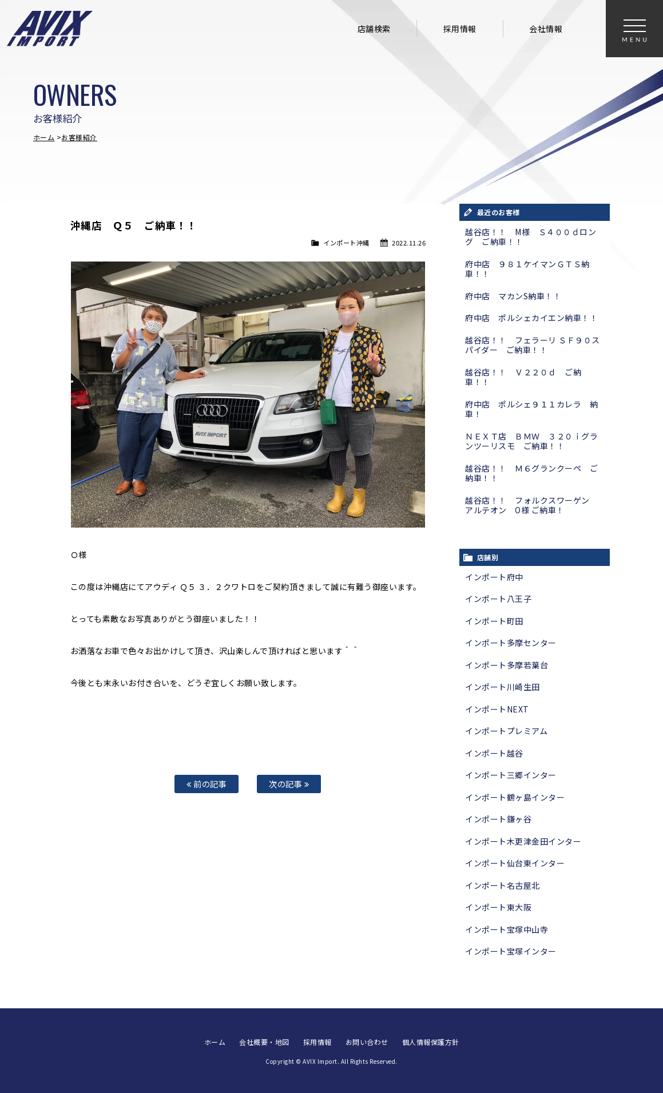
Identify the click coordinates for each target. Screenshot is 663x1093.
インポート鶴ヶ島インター (515, 797)
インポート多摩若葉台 (506, 665)
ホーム (44, 137)
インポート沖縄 (346, 242)
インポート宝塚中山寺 (506, 929)
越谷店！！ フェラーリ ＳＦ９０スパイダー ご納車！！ (532, 345)
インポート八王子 (498, 598)
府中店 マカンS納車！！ (513, 296)
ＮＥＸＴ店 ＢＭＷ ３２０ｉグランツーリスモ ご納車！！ (531, 441)
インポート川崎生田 (502, 686)
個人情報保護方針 (430, 1042)
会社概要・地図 (264, 1042)
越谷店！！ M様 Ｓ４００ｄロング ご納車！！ (530, 237)
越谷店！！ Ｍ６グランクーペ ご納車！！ (531, 473)
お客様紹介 (79, 137)
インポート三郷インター (511, 775)
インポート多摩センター (511, 642)
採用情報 (460, 28)
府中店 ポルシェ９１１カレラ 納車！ (531, 409)
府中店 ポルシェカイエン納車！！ (531, 317)
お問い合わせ (367, 1042)
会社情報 (545, 28)
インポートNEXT (497, 709)
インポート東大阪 (498, 907)
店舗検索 (374, 28)
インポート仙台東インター (515, 863)
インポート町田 (494, 621)
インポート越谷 (494, 753)
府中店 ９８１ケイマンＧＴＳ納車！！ (527, 269)
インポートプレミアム (506, 730)
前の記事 (206, 784)
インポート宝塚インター (511, 951)
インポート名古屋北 (502, 885)
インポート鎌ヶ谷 (498, 819)
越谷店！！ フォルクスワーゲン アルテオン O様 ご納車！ (531, 505)
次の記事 (289, 784)
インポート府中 (494, 577)
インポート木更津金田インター (523, 841)
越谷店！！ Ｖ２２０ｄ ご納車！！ (523, 377)
